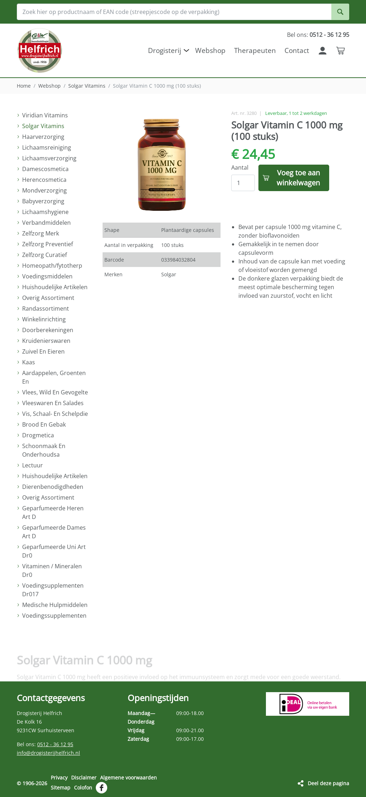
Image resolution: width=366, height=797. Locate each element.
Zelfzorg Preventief (47, 244)
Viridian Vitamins (45, 115)
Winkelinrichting (44, 319)
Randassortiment (45, 308)
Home (24, 85)
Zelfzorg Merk (40, 233)
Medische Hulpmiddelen (55, 605)
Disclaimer (84, 777)
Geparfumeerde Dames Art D (54, 532)
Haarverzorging (43, 137)
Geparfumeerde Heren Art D (53, 512)
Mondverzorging (44, 190)
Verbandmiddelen (46, 223)
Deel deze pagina (328, 783)
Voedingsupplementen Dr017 (53, 590)
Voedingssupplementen (54, 615)
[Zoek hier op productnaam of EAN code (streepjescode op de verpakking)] (183, 12)
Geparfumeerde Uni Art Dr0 (54, 551)
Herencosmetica (44, 180)
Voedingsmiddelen (47, 276)
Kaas (28, 362)
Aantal (239, 167)
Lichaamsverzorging (49, 158)
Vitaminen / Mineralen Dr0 (52, 570)
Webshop (49, 85)
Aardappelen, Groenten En (54, 377)
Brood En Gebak (44, 424)
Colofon (83, 787)
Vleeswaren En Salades (53, 403)
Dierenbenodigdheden (52, 487)
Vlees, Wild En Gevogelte (55, 392)
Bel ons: (318, 35)
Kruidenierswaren (46, 341)
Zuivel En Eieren (43, 351)
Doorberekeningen (47, 330)
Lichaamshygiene (45, 212)
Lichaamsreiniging (46, 147)
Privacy (59, 777)
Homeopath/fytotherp (52, 265)
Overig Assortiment (48, 298)
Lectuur (32, 465)
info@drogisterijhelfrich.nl (48, 752)
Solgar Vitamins (86, 85)
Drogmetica (38, 435)
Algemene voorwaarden (128, 777)
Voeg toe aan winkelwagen (298, 178)
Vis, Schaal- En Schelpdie (55, 414)
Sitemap (60, 787)
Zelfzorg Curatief (44, 255)
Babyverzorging (43, 201)
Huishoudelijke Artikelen (55, 287)
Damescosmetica (45, 169)
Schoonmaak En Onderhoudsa (43, 450)
